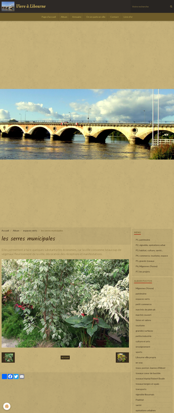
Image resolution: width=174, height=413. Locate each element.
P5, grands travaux (145, 261)
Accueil (5, 230)
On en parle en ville (95, 16)
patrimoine (141, 293)
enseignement (143, 346)
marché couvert (143, 314)
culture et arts (143, 341)
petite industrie (143, 336)
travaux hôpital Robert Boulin (150, 378)
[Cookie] (6, 406)
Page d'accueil (49, 16)
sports (139, 352)
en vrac (139, 362)
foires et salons (143, 320)
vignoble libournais (145, 394)
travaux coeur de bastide (148, 373)
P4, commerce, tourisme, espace (152, 255)
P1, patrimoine (143, 239)
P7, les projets (143, 271)
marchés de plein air (145, 309)
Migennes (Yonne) (145, 288)
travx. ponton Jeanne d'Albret (150, 368)
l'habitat (140, 399)
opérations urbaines (146, 410)
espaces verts (30, 230)
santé (138, 405)
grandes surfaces (144, 330)
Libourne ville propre (146, 357)
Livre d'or (128, 16)
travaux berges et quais (147, 383)
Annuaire (76, 16)
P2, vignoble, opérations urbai (150, 245)
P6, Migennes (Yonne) (146, 266)
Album (64, 16)
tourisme (140, 325)
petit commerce (144, 304)
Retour (65, 357)
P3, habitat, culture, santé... (149, 250)
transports (141, 389)
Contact (114, 16)
